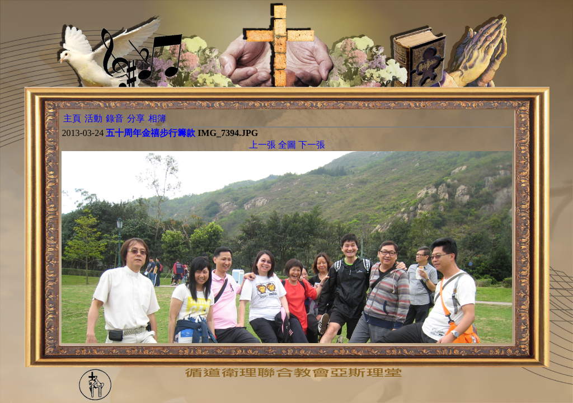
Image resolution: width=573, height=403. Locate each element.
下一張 (311, 144)
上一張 (262, 144)
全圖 (287, 144)
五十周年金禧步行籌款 (150, 133)
